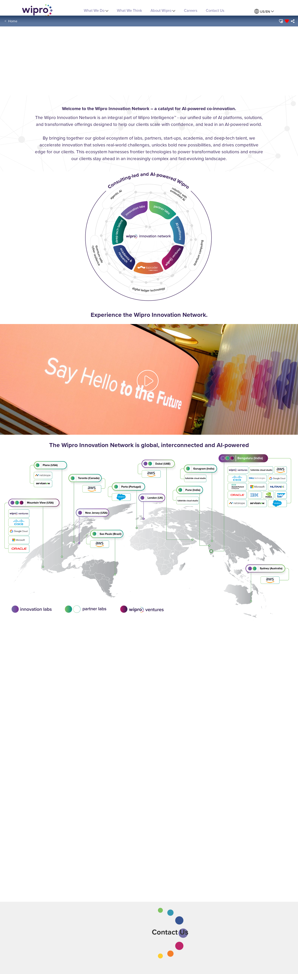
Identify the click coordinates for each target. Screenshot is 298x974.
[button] (281, 21)
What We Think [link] (129, 10)
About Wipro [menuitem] (163, 10)
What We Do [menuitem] (96, 10)
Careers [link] (190, 10)
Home (12, 21)
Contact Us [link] (215, 10)
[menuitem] (264, 11)
